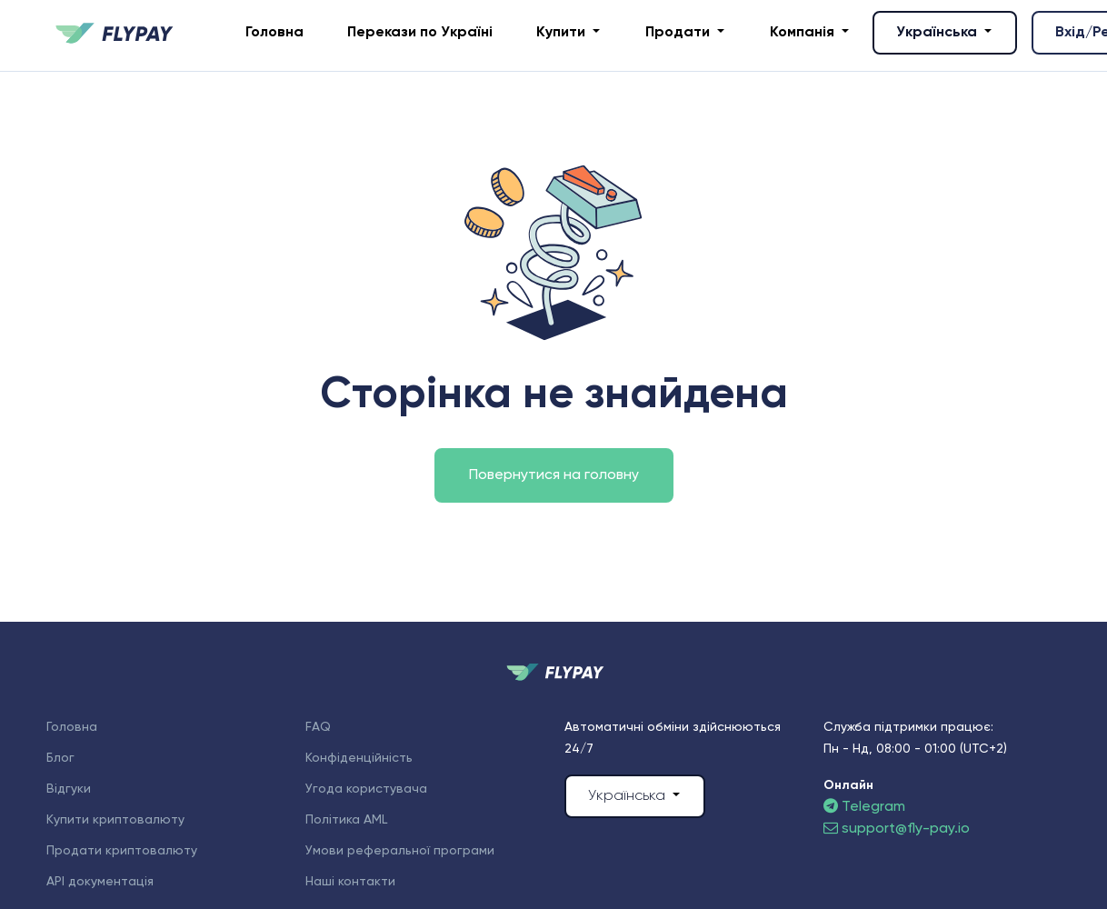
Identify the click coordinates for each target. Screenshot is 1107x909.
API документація (100, 881)
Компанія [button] (804, 32)
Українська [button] (938, 32)
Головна (274, 32)
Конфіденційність (359, 758)
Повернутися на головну (554, 475)
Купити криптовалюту (115, 820)
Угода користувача (366, 789)
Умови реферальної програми (399, 850)
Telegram (864, 807)
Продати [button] (679, 32)
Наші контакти (350, 881)
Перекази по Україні (420, 32)
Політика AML (346, 820)
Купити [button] (562, 32)
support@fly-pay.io (896, 829)
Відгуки (68, 789)
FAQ (318, 727)
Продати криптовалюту (121, 850)
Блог (60, 758)
